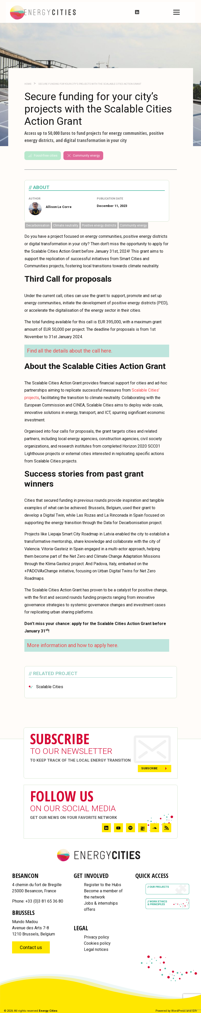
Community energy (83, 155)
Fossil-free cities (43, 155)
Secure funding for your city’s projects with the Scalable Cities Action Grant (89, 83)
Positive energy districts (99, 225)
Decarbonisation (38, 225)
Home (28, 83)
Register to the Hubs (102, 884)
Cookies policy (97, 943)
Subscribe (149, 768)
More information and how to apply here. (72, 645)
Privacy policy (96, 937)
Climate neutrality (65, 225)
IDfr (194, 1010)
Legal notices (96, 949)
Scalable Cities (49, 686)
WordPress (178, 1010)
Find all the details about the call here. (69, 351)
